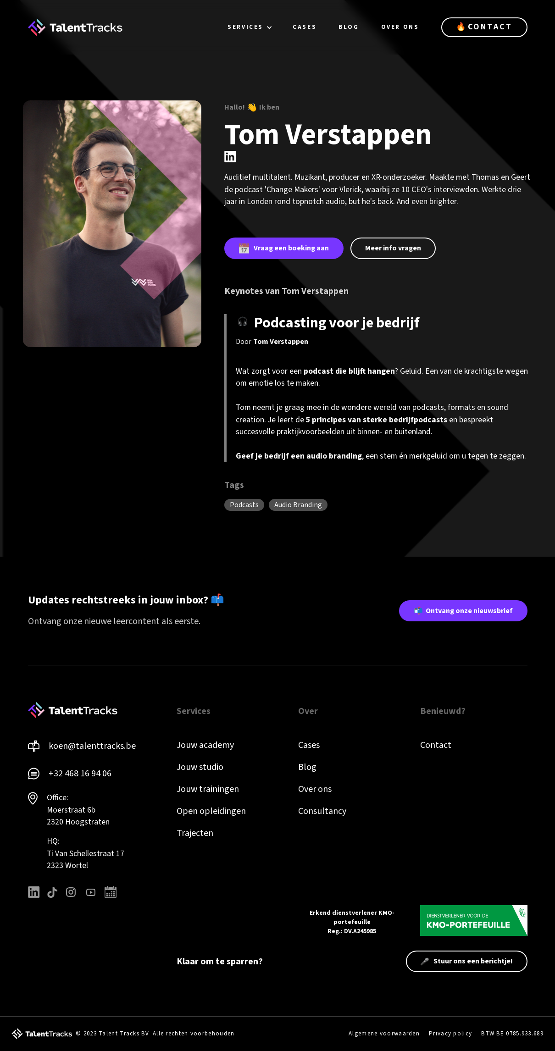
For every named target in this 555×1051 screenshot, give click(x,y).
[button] (250, 27)
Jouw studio (200, 767)
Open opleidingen (211, 811)
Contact (435, 745)
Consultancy (322, 811)
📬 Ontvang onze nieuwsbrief (463, 611)
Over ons (315, 789)
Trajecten (195, 833)
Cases (309, 745)
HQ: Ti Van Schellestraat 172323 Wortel (85, 853)
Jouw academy (205, 745)
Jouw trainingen (208, 789)
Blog (307, 767)
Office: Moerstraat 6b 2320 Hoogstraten (78, 810)
